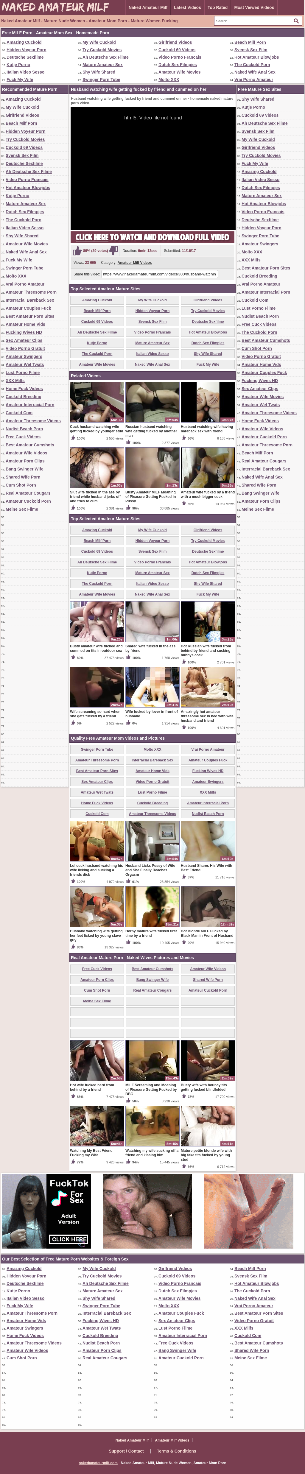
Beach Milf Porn (250, 42)
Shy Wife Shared (99, 72)
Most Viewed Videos (254, 7)
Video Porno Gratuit (25, 348)
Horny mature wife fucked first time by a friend (151, 933)
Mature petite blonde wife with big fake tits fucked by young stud (206, 1155)
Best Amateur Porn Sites (30, 316)
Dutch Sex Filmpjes (177, 64)
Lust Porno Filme (23, 372)
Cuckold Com (19, 412)
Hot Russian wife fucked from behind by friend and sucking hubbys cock (206, 650)
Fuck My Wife (20, 79)
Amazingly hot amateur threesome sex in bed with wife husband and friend (207, 716)
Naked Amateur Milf (148, 7)
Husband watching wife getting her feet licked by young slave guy (96, 935)
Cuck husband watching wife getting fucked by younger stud (96, 429)
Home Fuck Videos (24, 388)
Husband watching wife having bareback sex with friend (207, 429)
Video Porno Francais (179, 57)
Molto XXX (168, 79)
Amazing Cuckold (24, 42)
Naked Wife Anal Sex (255, 72)
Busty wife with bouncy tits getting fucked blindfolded (204, 1087)
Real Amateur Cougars (28, 493)
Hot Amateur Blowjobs (256, 57)
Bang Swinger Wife (24, 469)
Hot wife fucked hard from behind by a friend (92, 1087)
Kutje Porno (18, 64)
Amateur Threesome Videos (33, 420)
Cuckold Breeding (23, 396)
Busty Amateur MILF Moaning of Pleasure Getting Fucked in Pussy (150, 496)
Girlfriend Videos (175, 42)
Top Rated (218, 7)
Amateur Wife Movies (179, 72)
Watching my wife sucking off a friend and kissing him (151, 1153)
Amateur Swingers (24, 356)
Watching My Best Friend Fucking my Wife (91, 1153)
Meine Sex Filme (22, 509)
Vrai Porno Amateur (253, 79)
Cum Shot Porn (21, 485)
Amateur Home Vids (25, 324)
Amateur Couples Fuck (28, 308)
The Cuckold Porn (252, 64)
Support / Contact (126, 1451)
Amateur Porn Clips (25, 461)
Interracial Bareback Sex (30, 300)
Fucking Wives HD (24, 332)
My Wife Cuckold (99, 42)
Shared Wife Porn (23, 477)
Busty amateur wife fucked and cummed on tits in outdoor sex (96, 648)
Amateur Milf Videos (135, 263)
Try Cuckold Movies (102, 49)
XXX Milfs (15, 380)
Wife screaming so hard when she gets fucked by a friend (95, 714)
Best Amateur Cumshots (30, 444)
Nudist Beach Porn (24, 428)
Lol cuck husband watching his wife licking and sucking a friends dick (96, 870)
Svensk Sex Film (250, 49)
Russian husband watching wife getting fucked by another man (151, 431)
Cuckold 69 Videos (176, 49)
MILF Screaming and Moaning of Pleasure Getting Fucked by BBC (151, 1089)
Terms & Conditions (176, 1451)
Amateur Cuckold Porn (28, 501)
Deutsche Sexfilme (25, 57)
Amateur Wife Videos (26, 453)
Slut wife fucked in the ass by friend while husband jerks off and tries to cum (95, 496)
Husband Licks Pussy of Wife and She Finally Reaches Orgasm (150, 870)
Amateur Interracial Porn (30, 404)
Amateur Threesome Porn (31, 292)
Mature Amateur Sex (103, 64)
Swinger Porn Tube (101, 79)
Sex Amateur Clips (24, 340)
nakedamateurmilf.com (98, 1463)
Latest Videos (187, 7)
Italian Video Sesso (25, 72)
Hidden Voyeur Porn (26, 49)
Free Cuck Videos (23, 436)
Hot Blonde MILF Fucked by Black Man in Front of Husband (207, 933)
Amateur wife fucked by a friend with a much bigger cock (208, 494)
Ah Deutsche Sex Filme (106, 57)
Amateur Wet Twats (25, 364)
